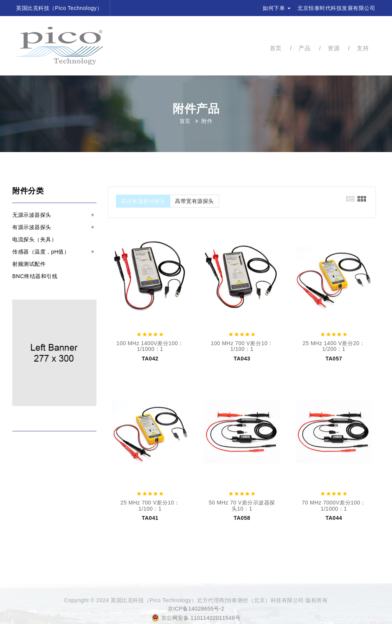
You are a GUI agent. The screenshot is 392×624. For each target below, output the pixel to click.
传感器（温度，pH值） (40, 252)
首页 (276, 48)
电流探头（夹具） (34, 239)
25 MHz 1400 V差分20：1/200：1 (333, 346)
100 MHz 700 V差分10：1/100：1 (242, 346)
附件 (206, 121)
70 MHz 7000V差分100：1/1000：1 (334, 505)
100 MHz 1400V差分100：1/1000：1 (149, 346)
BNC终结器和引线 (34, 276)
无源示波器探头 (31, 215)
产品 (304, 48)
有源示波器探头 (31, 227)
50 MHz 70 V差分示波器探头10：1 (242, 505)
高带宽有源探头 (194, 201)
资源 (334, 48)
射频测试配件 (29, 264)
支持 (363, 48)
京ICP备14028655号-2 (196, 609)
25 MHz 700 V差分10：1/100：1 (150, 505)
